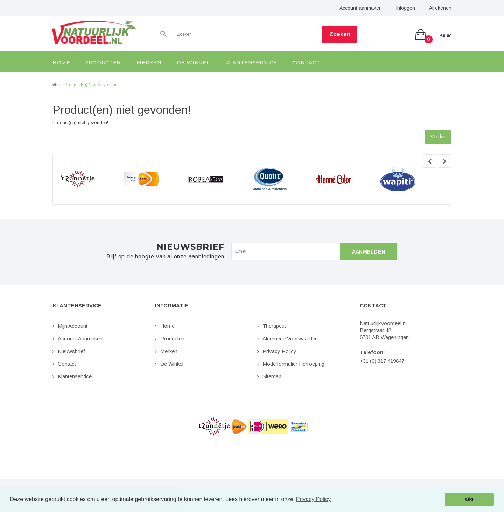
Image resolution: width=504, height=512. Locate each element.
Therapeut (274, 326)
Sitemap (271, 376)
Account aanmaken (361, 8)
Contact (67, 364)
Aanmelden (368, 252)
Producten (172, 338)
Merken (168, 351)
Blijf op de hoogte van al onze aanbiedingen (165, 257)
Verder (438, 136)
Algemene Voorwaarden (290, 338)
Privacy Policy (279, 351)
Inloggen (405, 8)
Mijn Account (73, 326)
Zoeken (339, 34)
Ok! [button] (469, 499)
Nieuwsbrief (71, 351)
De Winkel (171, 364)
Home (167, 326)
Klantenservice (75, 376)
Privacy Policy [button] (313, 499)
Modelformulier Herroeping (293, 364)
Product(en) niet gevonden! (92, 84)
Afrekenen (440, 8)
